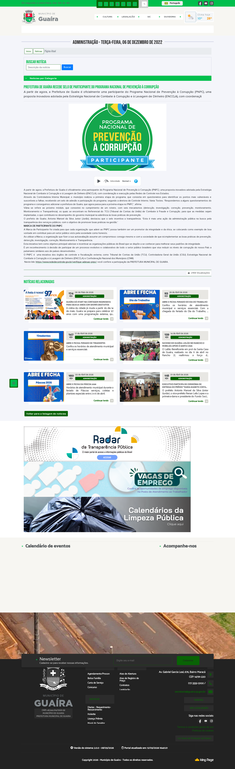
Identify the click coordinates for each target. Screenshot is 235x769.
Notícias (38, 51)
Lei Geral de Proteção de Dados (194, 738)
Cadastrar (188, 660)
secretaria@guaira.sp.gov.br (190, 692)
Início (28, 51)
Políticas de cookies (203, 730)
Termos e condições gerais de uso (195, 727)
